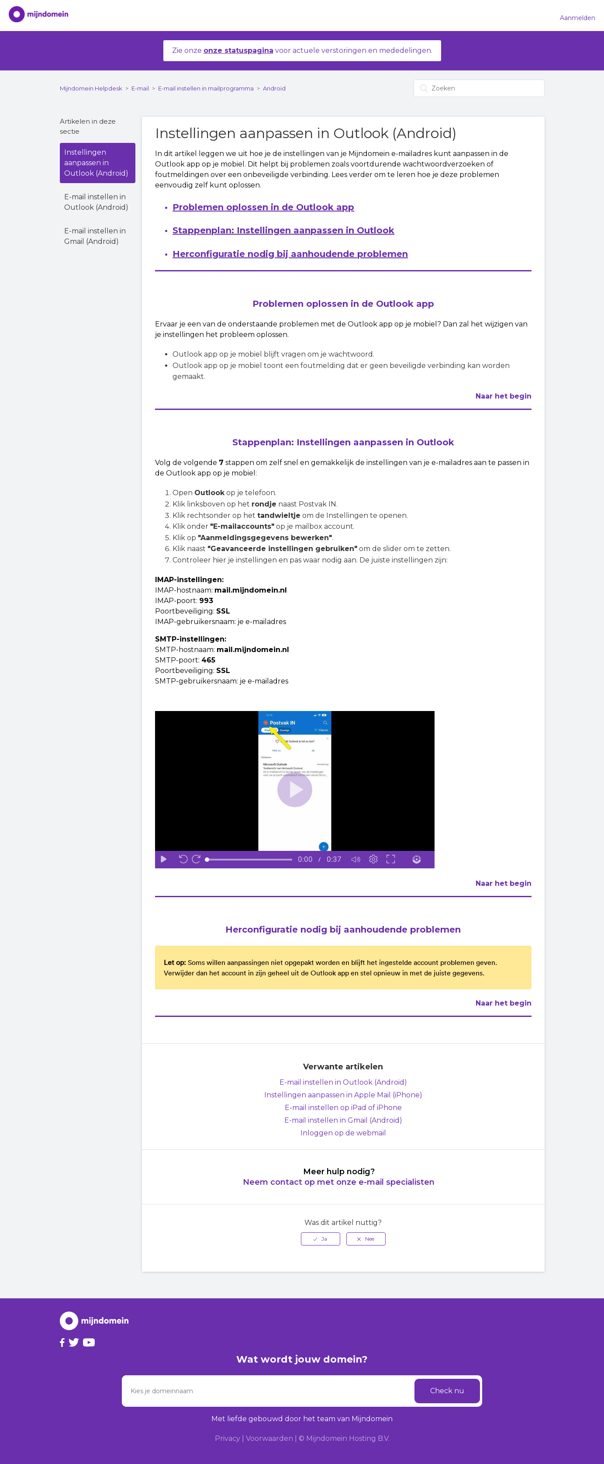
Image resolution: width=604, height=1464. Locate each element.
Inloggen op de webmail (343, 1133)
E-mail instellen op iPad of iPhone (343, 1107)
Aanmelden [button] (577, 18)
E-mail (140, 88)
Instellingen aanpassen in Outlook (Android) (96, 162)
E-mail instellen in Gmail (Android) (95, 236)
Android (274, 88)
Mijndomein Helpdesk (91, 88)
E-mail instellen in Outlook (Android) (96, 202)
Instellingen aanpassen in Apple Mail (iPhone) (343, 1095)
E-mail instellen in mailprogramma (206, 88)
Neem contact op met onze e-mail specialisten (339, 1182)
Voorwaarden (269, 1438)
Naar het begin (504, 396)
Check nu (447, 1391)
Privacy (227, 1438)
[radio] (320, 1238)
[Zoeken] (479, 88)
